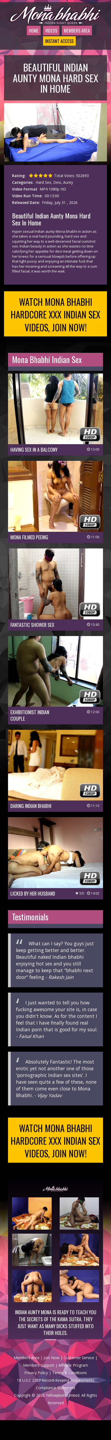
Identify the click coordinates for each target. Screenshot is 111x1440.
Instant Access (56, 55)
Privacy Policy (36, 1392)
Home (27, 38)
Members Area (76, 38)
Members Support (38, 1385)
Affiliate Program (73, 1385)
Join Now (51, 1377)
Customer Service (79, 1377)
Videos (46, 38)
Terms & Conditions (69, 1392)
